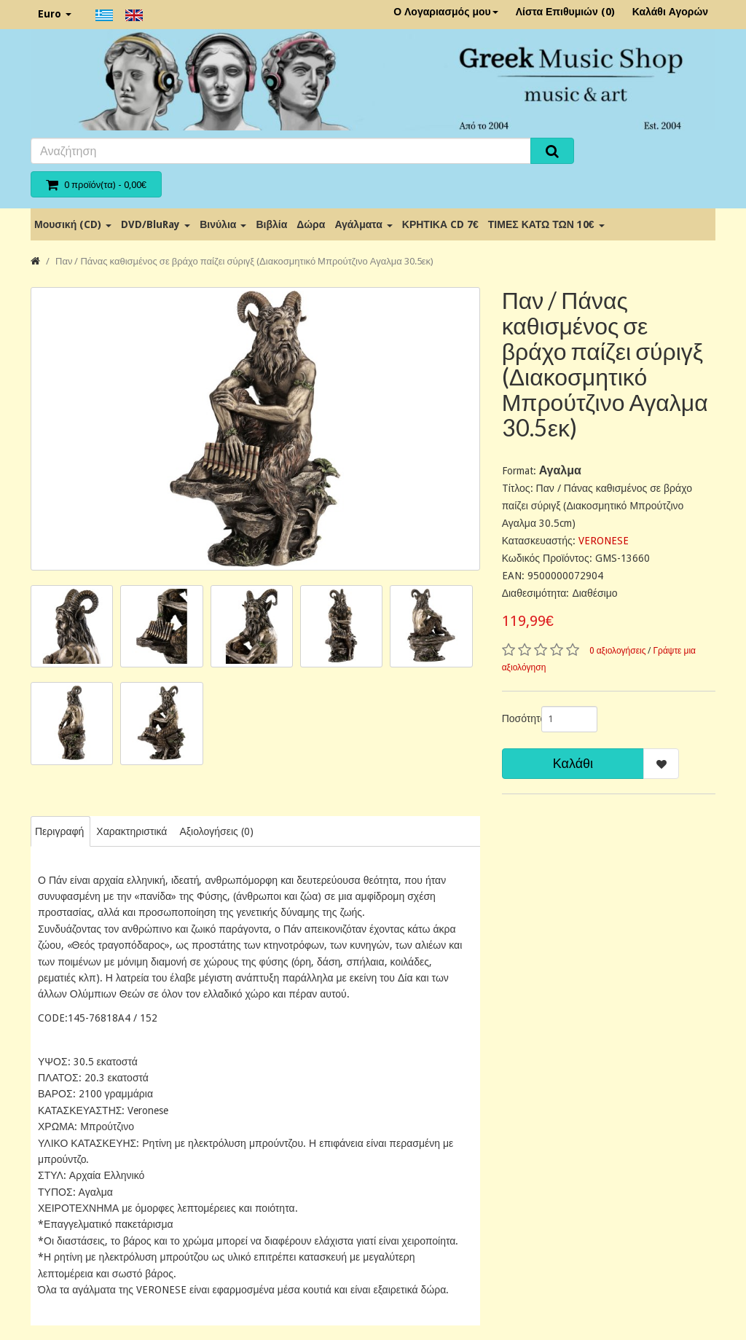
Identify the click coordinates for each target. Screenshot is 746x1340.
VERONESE (603, 540)
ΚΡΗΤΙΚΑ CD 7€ (440, 224)
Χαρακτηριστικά (131, 831)
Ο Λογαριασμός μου (445, 11)
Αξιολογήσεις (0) (216, 831)
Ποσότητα (516, 718)
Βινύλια (223, 224)
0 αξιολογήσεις (617, 651)
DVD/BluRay (155, 224)
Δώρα (311, 224)
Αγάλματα (363, 224)
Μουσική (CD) (72, 224)
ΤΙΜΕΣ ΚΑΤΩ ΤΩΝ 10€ (546, 224)
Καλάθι (573, 763)
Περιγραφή (59, 831)
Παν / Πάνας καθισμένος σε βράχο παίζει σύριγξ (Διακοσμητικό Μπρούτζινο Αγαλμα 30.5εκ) (244, 261)
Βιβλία (271, 224)
